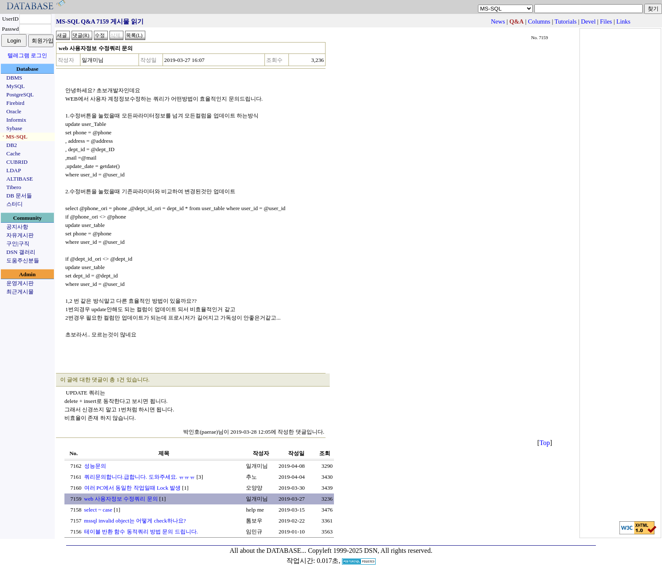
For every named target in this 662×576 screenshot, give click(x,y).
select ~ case (98, 510)
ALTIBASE (19, 179)
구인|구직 (17, 243)
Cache (13, 153)
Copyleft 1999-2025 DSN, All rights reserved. (370, 550)
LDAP (13, 170)
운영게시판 (20, 283)
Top (544, 442)
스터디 (14, 204)
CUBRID (16, 162)
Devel (588, 21)
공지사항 (17, 227)
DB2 (11, 145)
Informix (16, 120)
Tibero (13, 187)
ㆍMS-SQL (13, 136)
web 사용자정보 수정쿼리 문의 (121, 499)
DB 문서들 (19, 195)
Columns (539, 21)
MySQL (15, 86)
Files (606, 21)
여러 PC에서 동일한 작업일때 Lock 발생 (132, 488)
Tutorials (566, 21)
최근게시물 (20, 291)
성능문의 (95, 466)
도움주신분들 (22, 260)
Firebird (15, 103)
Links (623, 21)
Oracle (13, 111)
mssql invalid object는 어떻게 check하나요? (135, 520)
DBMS (14, 78)
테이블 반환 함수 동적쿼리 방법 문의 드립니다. (141, 531)
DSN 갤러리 (20, 252)
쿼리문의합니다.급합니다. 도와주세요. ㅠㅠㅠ (139, 477)
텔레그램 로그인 (27, 55)
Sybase (14, 128)
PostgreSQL (20, 94)
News (498, 21)
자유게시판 (20, 235)
